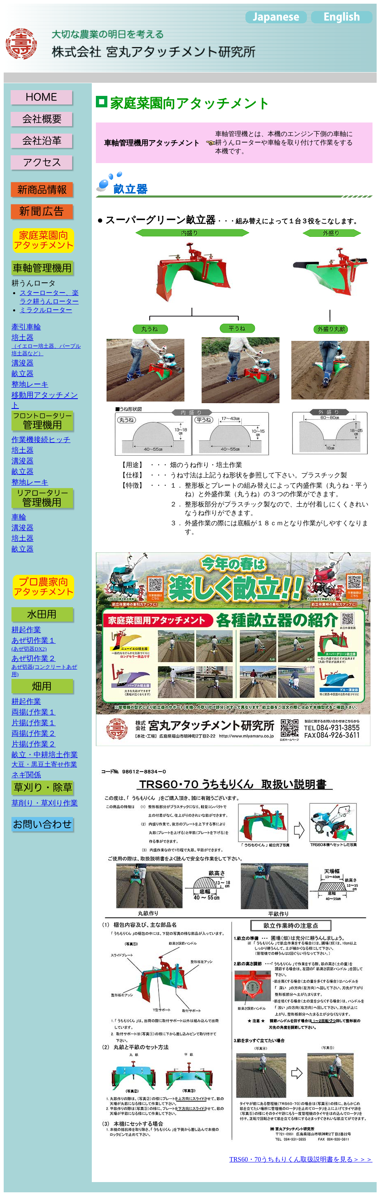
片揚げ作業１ (33, 723)
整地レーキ (29, 384)
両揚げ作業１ (33, 712)
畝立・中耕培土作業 (44, 755)
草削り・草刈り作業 (44, 803)
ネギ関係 (26, 775)
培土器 (22, 338)
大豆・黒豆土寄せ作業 (44, 764)
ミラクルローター (46, 309)
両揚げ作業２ (33, 733)
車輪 (18, 517)
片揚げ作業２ (33, 744)
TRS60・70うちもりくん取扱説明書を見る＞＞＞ (300, 1159)
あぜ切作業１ (33, 640)
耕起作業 (26, 630)
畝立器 (22, 374)
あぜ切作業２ (33, 658)
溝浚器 (22, 363)
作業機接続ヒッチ (40, 440)
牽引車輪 (26, 327)
